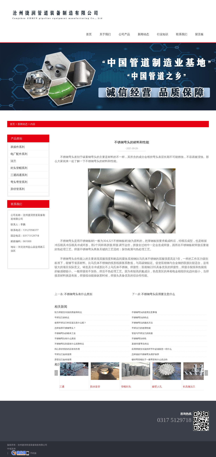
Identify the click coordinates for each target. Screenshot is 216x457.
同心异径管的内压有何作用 (67, 348)
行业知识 (162, 34)
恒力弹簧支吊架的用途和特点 (68, 312)
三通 (61, 386)
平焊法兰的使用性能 (141, 327)
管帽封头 (126, 386)
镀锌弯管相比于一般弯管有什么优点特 (149, 359)
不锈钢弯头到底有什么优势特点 (69, 343)
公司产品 (124, 34)
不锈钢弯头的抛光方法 (142, 322)
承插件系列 (18, 147)
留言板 (199, 34)
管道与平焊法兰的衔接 (142, 333)
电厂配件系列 (19, 154)
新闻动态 (143, 34)
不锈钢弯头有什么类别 (78, 294)
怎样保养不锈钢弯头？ (65, 327)
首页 (89, 34)
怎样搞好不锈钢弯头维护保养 (145, 354)
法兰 (13, 161)
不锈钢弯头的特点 (140, 317)
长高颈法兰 (189, 386)
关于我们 (105, 34)
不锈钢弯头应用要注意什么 (158, 294)
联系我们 (181, 34)
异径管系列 (18, 189)
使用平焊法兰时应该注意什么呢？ (70, 322)
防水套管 (95, 386)
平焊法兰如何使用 (63, 354)
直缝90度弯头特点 (140, 343)
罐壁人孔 (157, 386)
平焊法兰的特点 (62, 317)
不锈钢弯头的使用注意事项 (144, 312)
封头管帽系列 (19, 168)
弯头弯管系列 (19, 182)
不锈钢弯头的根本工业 (65, 333)
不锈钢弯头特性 (139, 338)
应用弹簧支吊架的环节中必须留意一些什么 (152, 348)
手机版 (33, 453)
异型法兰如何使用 (63, 359)
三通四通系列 (19, 175)
